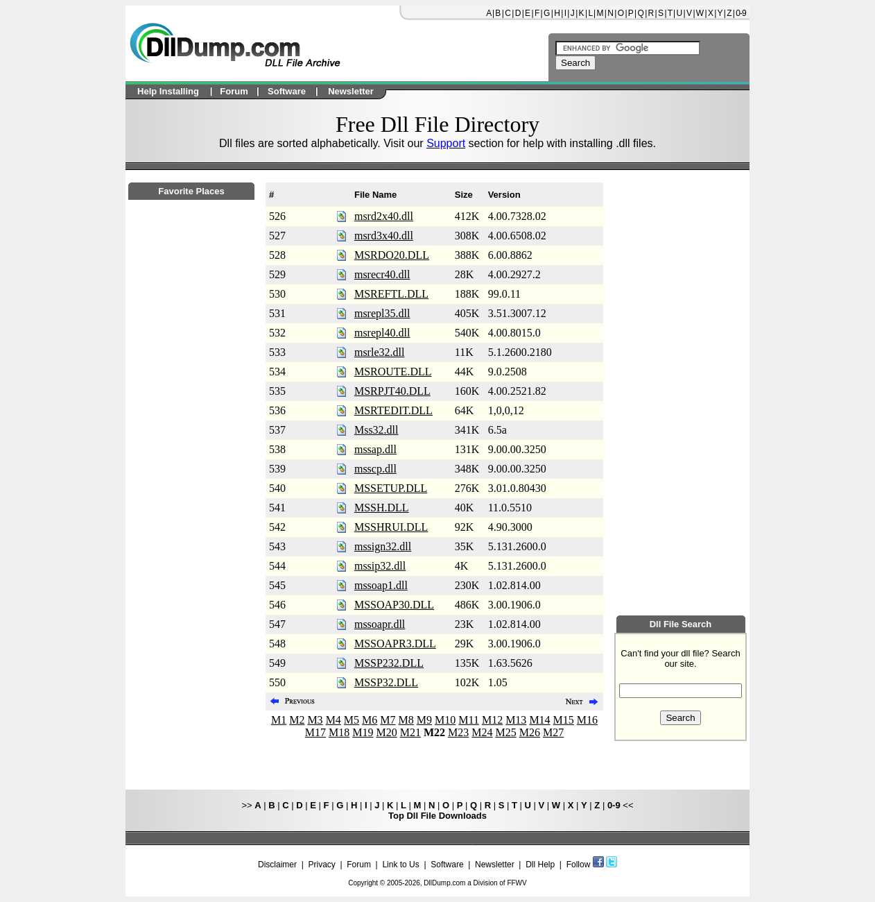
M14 (539, 720)
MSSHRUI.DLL (391, 527)
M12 (492, 720)
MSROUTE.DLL (393, 371)
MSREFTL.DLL (391, 294)
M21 (410, 732)
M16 (587, 720)
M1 (278, 720)
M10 (445, 720)
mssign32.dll (382, 546)
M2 (296, 720)
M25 (506, 732)
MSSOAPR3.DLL (395, 643)
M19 (362, 732)
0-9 (740, 13)
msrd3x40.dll (383, 235)
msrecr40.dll (382, 274)
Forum (359, 864)
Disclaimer (277, 864)
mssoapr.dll (379, 624)
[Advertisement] (191, 576)
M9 (424, 720)
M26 (529, 732)
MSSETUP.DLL (390, 488)
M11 (468, 720)
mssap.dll (375, 449)
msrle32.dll (379, 352)
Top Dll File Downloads (437, 815)
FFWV (516, 883)
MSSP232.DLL (389, 663)
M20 (386, 732)
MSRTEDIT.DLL (393, 410)
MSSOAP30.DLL (394, 605)
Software (447, 864)
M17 (315, 732)
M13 (515, 720)
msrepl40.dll (382, 333)
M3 (314, 720)
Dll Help (540, 864)
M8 (406, 720)
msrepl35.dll (382, 313)
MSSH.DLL (381, 507)
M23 (458, 732)
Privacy (321, 864)
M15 (563, 720)
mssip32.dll (380, 566)
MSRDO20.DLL (391, 255)
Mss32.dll (376, 430)
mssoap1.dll (381, 585)
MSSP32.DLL (386, 682)
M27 (553, 732)
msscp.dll (375, 469)
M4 (333, 720)
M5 (351, 720)
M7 (387, 720)
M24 (481, 732)
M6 (369, 720)
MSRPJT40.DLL (392, 391)
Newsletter (494, 864)
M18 (339, 732)
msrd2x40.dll (383, 216)
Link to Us (400, 864)
